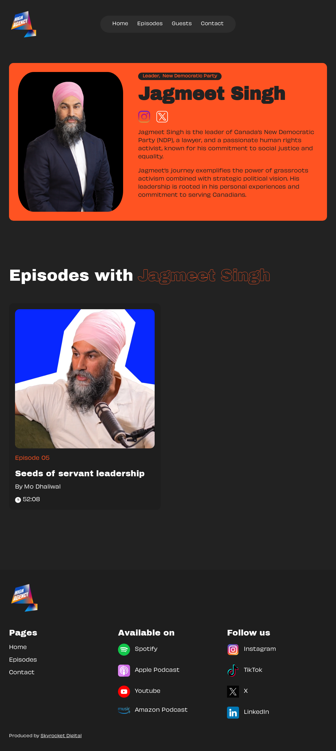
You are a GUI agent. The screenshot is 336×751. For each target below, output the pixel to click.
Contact (212, 24)
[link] (85, 379)
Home (120, 24)
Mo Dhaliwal (42, 487)
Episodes (150, 24)
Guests (182, 24)
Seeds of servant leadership (80, 473)
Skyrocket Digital (61, 736)
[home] (24, 24)
